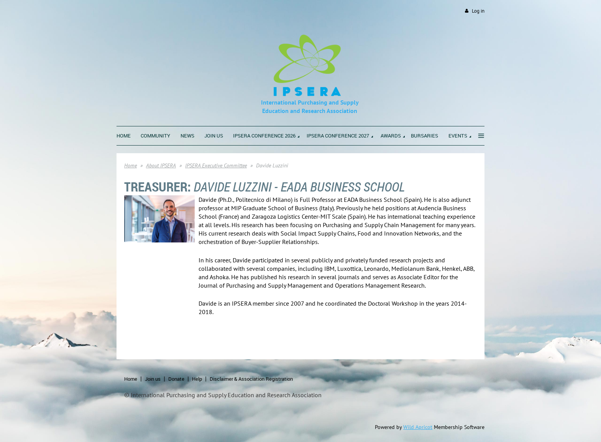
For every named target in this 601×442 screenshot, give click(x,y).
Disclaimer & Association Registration (251, 378)
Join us (153, 378)
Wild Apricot (417, 427)
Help (197, 378)
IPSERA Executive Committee (216, 165)
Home (130, 165)
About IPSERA (161, 165)
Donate (176, 378)
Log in (478, 11)
